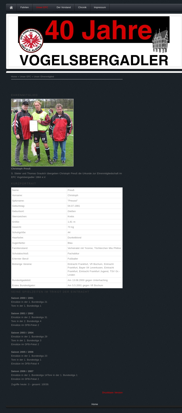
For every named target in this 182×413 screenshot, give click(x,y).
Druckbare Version (112, 392)
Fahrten (24, 7)
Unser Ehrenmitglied (44, 76)
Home (14, 76)
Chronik (82, 7)
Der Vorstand (64, 7)
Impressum (100, 7)
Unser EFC (42, 7)
